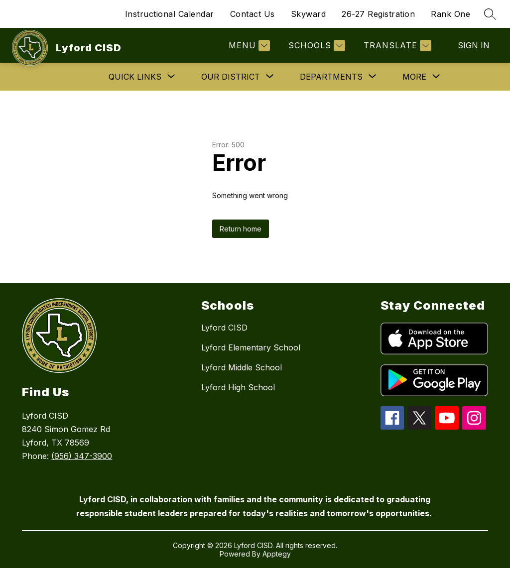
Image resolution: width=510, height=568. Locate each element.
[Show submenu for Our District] (230, 77)
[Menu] (248, 45)
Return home (240, 229)
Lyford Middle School (241, 367)
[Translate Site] (396, 45)
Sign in (474, 45)
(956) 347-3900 (81, 456)
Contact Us (252, 14)
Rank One (450, 14)
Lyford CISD (224, 328)
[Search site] (490, 14)
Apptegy (276, 554)
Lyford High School (238, 387)
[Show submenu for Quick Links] (135, 77)
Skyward (308, 14)
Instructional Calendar (169, 14)
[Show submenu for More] (414, 77)
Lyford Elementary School (250, 347)
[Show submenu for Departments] (331, 77)
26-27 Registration (378, 14)
